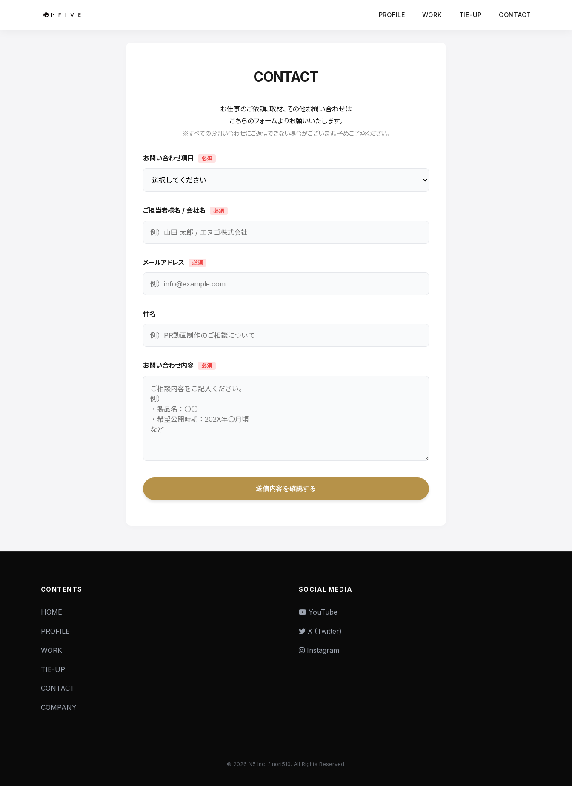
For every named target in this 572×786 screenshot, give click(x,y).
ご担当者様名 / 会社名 (185, 211)
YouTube (318, 612)
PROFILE (392, 14)
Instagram (319, 650)
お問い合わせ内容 (179, 366)
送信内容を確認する (286, 488)
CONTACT (515, 14)
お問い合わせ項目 (179, 158)
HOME (51, 612)
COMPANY (59, 707)
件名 (149, 314)
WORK (432, 14)
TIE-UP (470, 14)
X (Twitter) (320, 631)
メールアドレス (174, 262)
